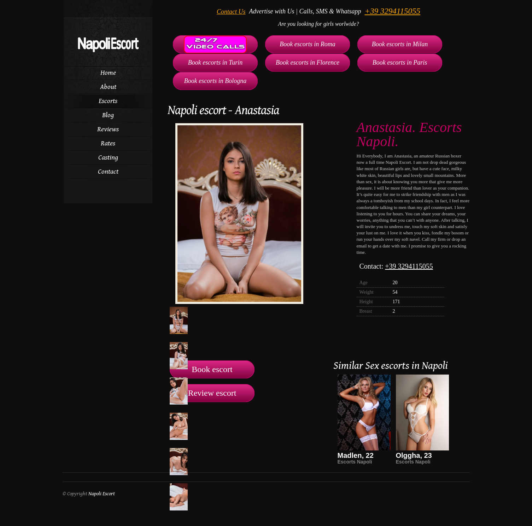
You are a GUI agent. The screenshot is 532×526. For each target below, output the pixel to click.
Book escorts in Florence (307, 62)
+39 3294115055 (392, 11)
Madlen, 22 (356, 455)
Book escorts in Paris (400, 62)
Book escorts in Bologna (215, 80)
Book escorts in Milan (400, 44)
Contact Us (231, 11)
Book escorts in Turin (215, 62)
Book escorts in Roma (307, 44)
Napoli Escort (101, 494)
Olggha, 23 (414, 455)
